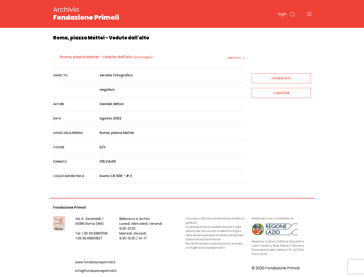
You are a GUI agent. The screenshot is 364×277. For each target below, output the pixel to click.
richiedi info (281, 78)
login (282, 14)
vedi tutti (236, 58)
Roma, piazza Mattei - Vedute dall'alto (96, 57)
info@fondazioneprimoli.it (96, 270)
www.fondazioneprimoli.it (95, 262)
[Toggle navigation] (309, 13)
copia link (281, 92)
